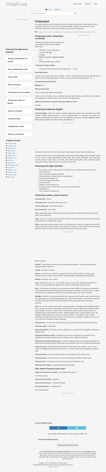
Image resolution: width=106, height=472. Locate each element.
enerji (44, 113)
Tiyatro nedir (11, 153)
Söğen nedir (11, 155)
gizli (42, 85)
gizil (50, 52)
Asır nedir (10, 160)
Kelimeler (88, 4)
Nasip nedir (11, 167)
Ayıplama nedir (12, 158)
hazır (49, 61)
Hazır (93, 32)
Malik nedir (11, 177)
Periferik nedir (12, 143)
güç (43, 55)
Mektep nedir (12, 170)
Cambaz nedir (12, 175)
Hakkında (50, 466)
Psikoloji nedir (12, 148)
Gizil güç (82, 32)
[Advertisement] (83, 50)
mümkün (61, 57)
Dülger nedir (11, 163)
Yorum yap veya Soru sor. (67, 445)
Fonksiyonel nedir (13, 165)
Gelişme (88, 32)
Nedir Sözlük (77, 4)
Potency (76, 32)
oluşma (48, 57)
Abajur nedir (11, 151)
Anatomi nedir (11, 146)
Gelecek (41, 57)
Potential (55, 32)
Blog (95, 4)
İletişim (56, 466)
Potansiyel (57, 9)
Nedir (50, 9)
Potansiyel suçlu (68, 32)
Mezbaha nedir (12, 172)
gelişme (54, 57)
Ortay (60, 32)
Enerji (50, 32)
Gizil (46, 32)
